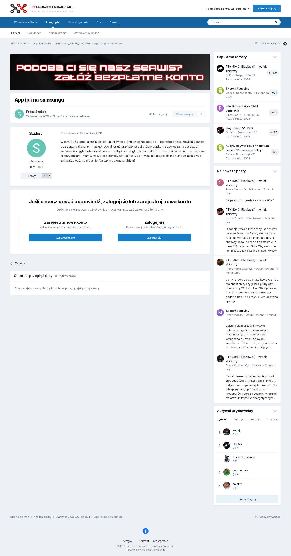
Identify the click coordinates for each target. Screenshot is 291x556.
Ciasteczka (160, 541)
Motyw (129, 541)
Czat (99, 22)
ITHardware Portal (26, 22)
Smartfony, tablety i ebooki (71, 116)
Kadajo (238, 365)
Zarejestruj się (267, 8)
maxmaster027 (243, 268)
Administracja (57, 32)
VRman (238, 218)
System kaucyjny (237, 88)
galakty (237, 483)
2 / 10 (46, 175)
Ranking (115, 22)
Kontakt (144, 541)
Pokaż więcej (247, 499)
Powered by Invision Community (145, 549)
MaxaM (238, 314)
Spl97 (229, 75)
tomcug (237, 443)
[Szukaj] (229, 22)
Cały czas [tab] (272, 419)
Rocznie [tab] (255, 419)
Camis (230, 92)
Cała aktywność (78, 22)
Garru (237, 189)
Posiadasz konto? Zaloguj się (227, 8)
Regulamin (34, 32)
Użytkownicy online (86, 32)
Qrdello (230, 132)
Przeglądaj (53, 24)
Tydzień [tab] (222, 419)
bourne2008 (241, 470)
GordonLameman (244, 457)
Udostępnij (158, 114)
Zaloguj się (154, 237)
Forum (15, 32)
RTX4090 (232, 114)
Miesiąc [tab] (239, 419)
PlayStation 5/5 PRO (239, 128)
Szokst (40, 111)
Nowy (32, 175)
